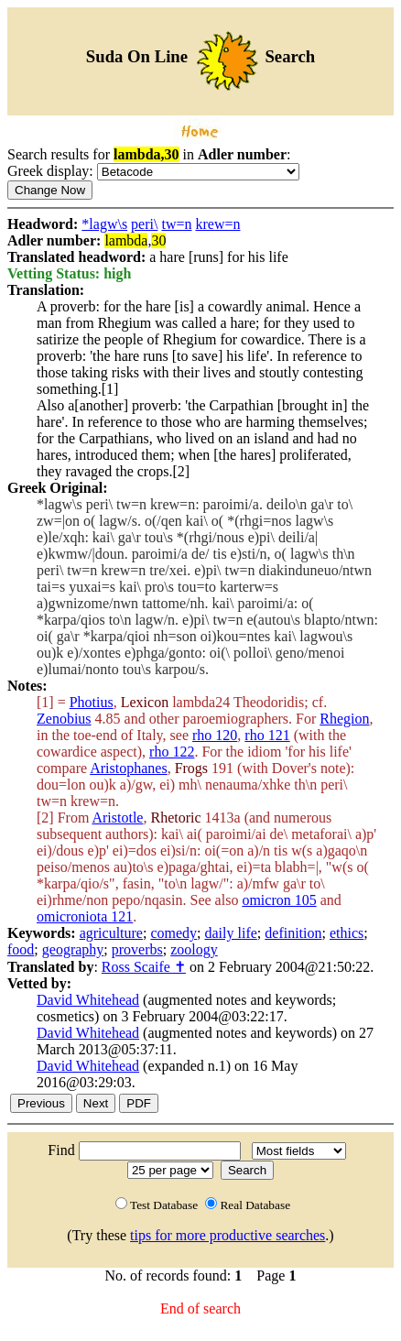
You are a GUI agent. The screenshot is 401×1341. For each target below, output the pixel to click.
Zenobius (64, 718)
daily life (231, 933)
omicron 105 (279, 900)
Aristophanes (128, 768)
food (20, 949)
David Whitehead (88, 1000)
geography (73, 949)
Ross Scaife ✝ (144, 967)
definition (293, 933)
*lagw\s (104, 224)
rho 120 (214, 735)
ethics (346, 933)
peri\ (144, 224)
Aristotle (117, 817)
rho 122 (171, 751)
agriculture (111, 933)
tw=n (176, 224)
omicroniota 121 (85, 916)
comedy (173, 933)
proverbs (137, 949)
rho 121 (266, 735)
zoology (194, 949)
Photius (92, 702)
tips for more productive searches (227, 1235)
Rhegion (344, 718)
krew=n (217, 224)
